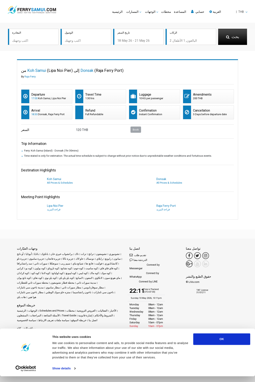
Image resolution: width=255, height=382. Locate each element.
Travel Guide (69, 315)
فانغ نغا (89, 263)
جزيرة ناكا (68, 258)
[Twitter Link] (197, 255)
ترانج (91, 253)
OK (222, 344)
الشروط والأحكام (104, 315)
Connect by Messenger (144, 266)
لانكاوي (98, 277)
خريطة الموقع (78, 320)
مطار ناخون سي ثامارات (30, 292)
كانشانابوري (111, 263)
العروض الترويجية (86, 310)
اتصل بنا (93, 320)
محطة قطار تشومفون (62, 282)
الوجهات (32, 310)
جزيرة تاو (22, 258)
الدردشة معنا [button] (138, 259)
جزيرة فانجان (53, 258)
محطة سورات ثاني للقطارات (32, 282)
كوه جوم (78, 268)
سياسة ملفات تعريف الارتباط (53, 320)
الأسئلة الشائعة (52, 315)
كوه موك (106, 273)
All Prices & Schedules (60, 182)
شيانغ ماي (78, 263)
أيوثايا (29, 253)
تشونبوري (114, 253)
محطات (166, 12)
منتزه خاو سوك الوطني (58, 292)
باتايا (36, 253)
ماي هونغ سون (112, 277)
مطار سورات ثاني (71, 287)
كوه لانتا (46, 273)
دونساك (90, 258)
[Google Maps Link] (189, 263)
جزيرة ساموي (36, 258)
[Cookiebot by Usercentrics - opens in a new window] (25, 374)
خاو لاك (79, 258)
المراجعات (35, 315)
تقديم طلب (137, 255)
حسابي (197, 12)
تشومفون (101, 253)
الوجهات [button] (150, 12)
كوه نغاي (37, 277)
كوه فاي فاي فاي (109, 268)
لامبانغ (79, 277)
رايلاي (99, 258)
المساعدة (180, 12)
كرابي (20, 268)
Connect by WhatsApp (144, 275)
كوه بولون (39, 268)
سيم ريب (65, 263)
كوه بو (29, 268)
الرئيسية (117, 12)
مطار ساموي (53, 287)
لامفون (88, 277)
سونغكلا (54, 263)
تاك (77, 253)
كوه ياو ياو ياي (66, 277)
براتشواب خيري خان (62, 253)
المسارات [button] (132, 12)
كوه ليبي (83, 273)
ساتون (117, 258)
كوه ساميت (91, 268)
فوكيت (98, 263)
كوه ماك (94, 273)
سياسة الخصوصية (26, 320)
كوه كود (35, 273)
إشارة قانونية (85, 315)
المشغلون (22, 315)
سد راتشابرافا (24, 263)
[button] (228, 12)
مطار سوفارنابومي (93, 287)
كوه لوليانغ (58, 273)
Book (136, 129)
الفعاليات (103, 310)
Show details (61, 374)
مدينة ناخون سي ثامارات (30, 287)
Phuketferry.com (26, 333)
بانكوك (44, 253)
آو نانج (20, 253)
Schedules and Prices (51, 310)
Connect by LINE (143, 281)
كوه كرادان (23, 273)
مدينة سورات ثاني (86, 282)
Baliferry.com (45, 333)
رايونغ (108, 258)
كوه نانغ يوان (24, 277)
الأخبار (113, 310)
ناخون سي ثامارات (103, 292)
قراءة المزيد (53, 209)
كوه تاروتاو (53, 268)
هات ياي (21, 297)
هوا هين (32, 297)
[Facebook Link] (189, 255)
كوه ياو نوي (51, 277)
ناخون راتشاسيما (82, 292)
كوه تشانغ (66, 268)
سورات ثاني (40, 263)
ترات (83, 253)
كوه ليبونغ (71, 273)
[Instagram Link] (205, 255)
